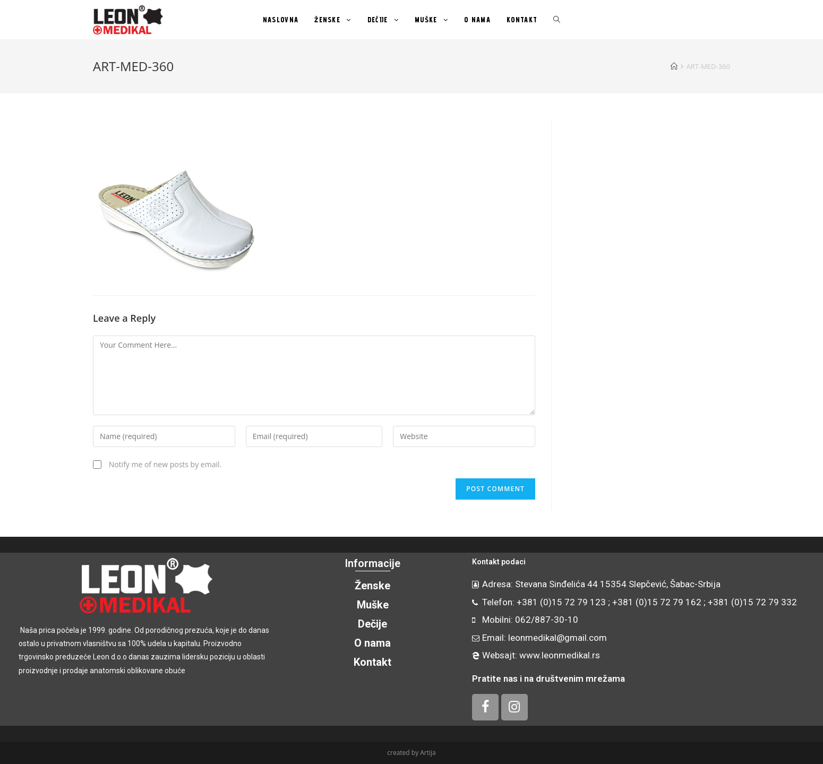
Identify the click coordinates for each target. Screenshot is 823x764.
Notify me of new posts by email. (165, 464)
